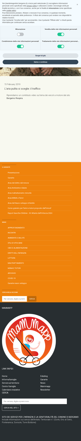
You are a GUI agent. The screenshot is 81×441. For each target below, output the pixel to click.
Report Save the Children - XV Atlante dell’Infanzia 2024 (30, 213)
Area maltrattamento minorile (19, 193)
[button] (77, 378)
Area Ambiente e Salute (17, 188)
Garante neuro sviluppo (17, 283)
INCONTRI (12, 233)
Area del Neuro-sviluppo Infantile (21, 203)
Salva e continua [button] (40, 435)
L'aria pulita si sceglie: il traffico (22, 88)
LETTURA (11, 258)
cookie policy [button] (11, 384)
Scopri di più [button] (40, 429)
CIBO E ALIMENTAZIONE (18, 248)
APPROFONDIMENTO (16, 228)
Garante (11, 178)
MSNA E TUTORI (14, 268)
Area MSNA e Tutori (15, 198)
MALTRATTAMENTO (16, 263)
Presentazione (13, 173)
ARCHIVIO (12, 273)
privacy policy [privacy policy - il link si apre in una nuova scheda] (32, 379)
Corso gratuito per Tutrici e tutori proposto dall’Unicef (29, 208)
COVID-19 (11, 278)
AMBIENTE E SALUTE (16, 238)
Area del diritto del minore (18, 183)
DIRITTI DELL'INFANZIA (17, 253)
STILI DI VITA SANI (15, 243)
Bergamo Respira (15, 98)
